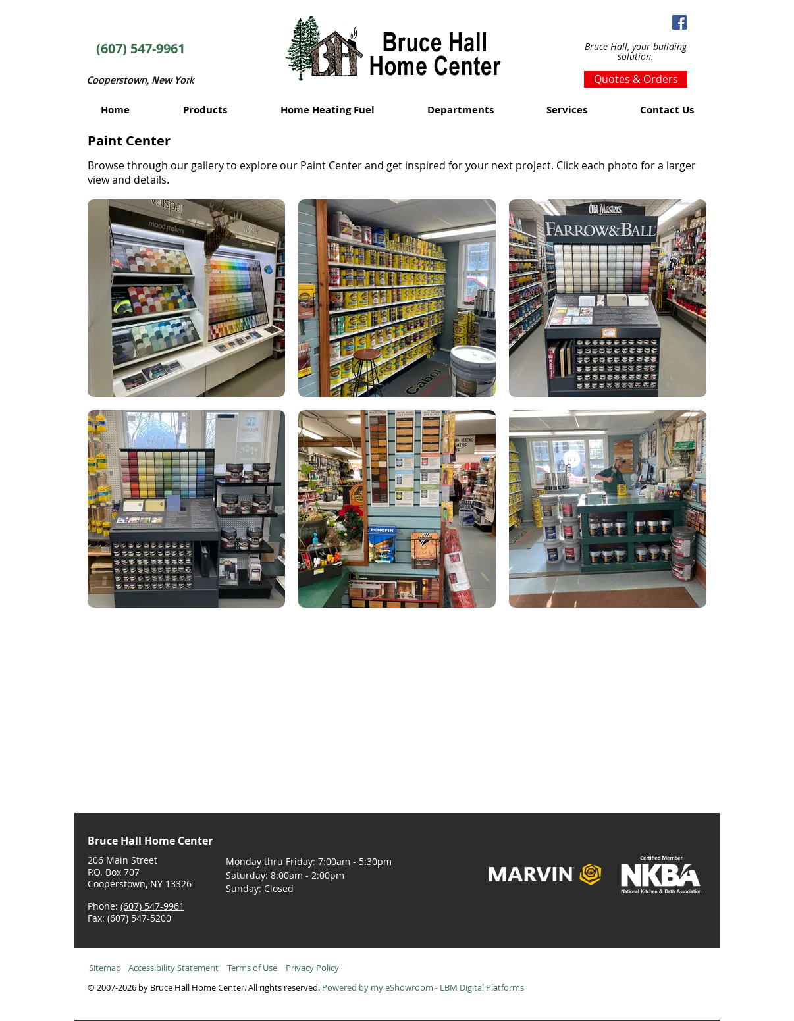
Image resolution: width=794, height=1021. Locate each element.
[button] (205, 110)
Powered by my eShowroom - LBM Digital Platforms (423, 987)
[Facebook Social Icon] (679, 22)
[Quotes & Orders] (635, 79)
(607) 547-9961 (152, 906)
